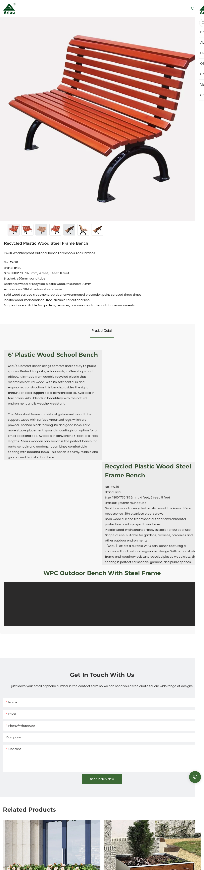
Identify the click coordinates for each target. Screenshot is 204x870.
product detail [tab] (102, 331)
